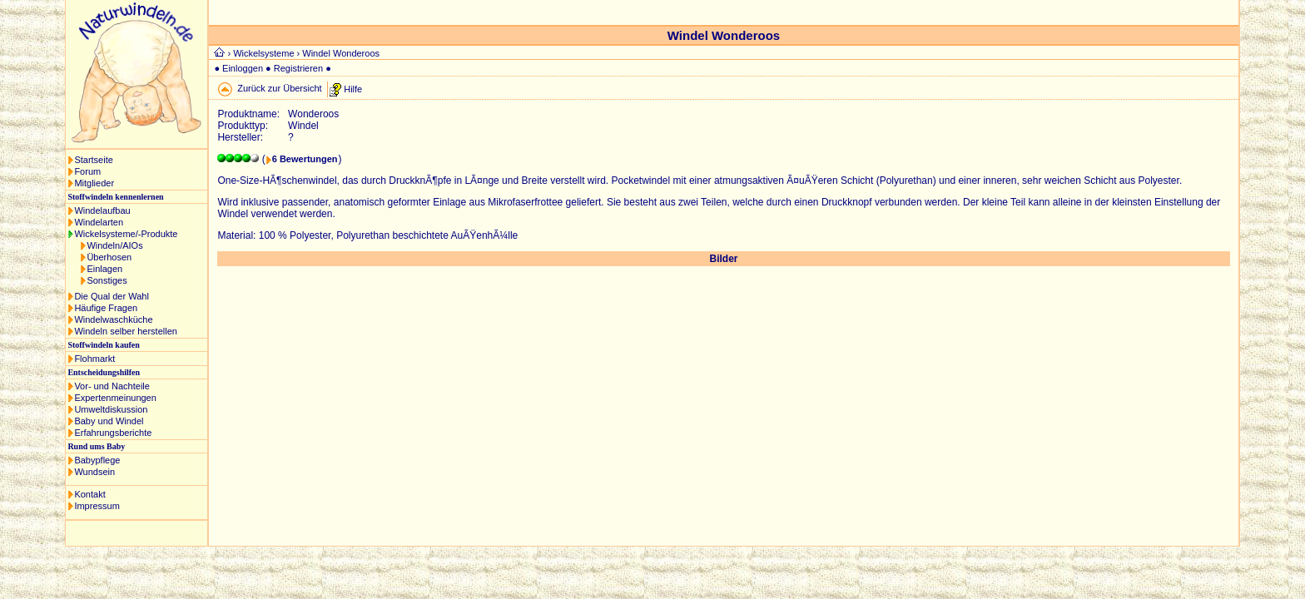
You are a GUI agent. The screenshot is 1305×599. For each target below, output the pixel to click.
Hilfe (353, 88)
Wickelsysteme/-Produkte (125, 234)
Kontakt (89, 494)
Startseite (93, 160)
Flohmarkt (94, 359)
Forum (87, 171)
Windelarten (98, 222)
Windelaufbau (102, 210)
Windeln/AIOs (114, 245)
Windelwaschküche (113, 319)
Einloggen (242, 68)
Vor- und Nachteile (112, 386)
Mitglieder (94, 183)
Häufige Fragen (105, 308)
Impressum (96, 506)
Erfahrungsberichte (112, 433)
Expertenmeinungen (115, 398)
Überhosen (109, 257)
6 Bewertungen (305, 159)
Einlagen (104, 269)
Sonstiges (107, 280)
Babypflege (97, 460)
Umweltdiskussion (110, 409)
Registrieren (298, 68)
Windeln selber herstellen (125, 331)
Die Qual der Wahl (111, 296)
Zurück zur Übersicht (279, 88)
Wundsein (94, 472)
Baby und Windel (108, 421)
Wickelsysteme (263, 53)
